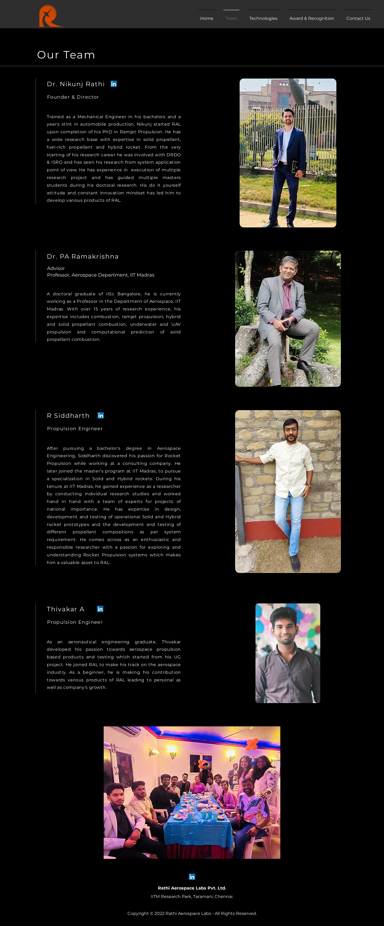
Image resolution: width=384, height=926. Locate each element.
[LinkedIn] (114, 84)
